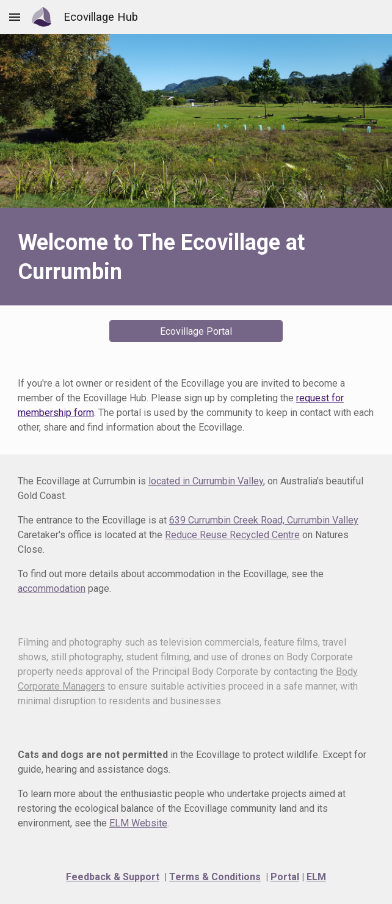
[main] (196, 256)
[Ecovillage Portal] (196, 331)
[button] (14, 17)
